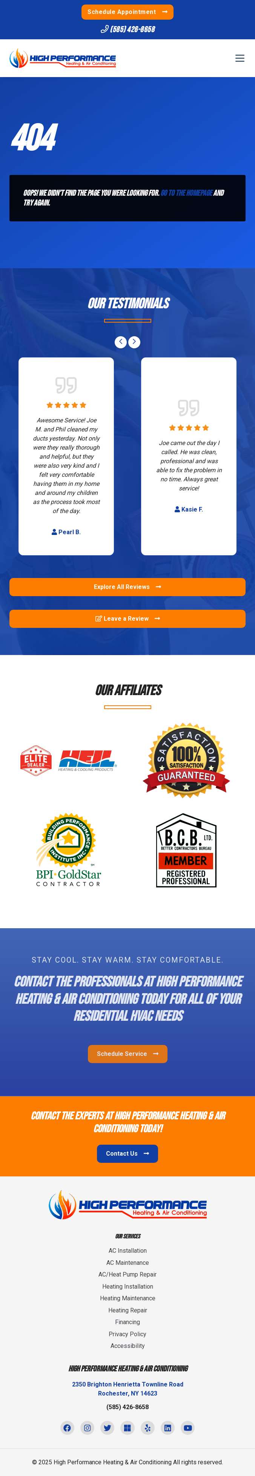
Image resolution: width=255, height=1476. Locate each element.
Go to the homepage (186, 193)
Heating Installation (127, 1286)
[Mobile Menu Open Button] (240, 58)
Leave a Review (127, 618)
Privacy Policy (127, 1334)
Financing (127, 1322)
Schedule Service (127, 1053)
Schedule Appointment (127, 11)
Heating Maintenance (127, 1298)
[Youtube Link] (188, 1428)
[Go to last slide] (121, 342)
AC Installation (128, 1250)
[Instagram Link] (87, 1428)
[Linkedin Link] (168, 1428)
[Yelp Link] (148, 1428)
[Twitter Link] (107, 1428)
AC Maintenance (127, 1262)
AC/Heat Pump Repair (127, 1274)
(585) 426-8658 (128, 29)
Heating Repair (127, 1310)
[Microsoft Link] (127, 1428)
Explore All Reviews (127, 586)
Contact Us (127, 1153)
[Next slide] (134, 342)
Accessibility (128, 1345)
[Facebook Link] (67, 1428)
